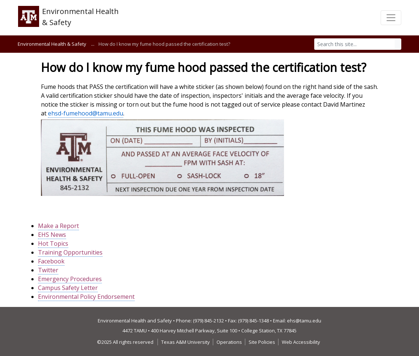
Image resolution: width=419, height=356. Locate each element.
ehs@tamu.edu (304, 320)
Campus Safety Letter (68, 288)
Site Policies (262, 342)
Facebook (51, 261)
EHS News (52, 235)
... (92, 44)
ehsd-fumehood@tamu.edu (85, 113)
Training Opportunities (70, 252)
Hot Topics (53, 243)
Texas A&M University (185, 342)
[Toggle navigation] (391, 17)
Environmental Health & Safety (52, 44)
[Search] (354, 44)
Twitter (48, 270)
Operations (229, 342)
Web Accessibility (301, 342)
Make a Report (58, 226)
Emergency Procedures (70, 279)
